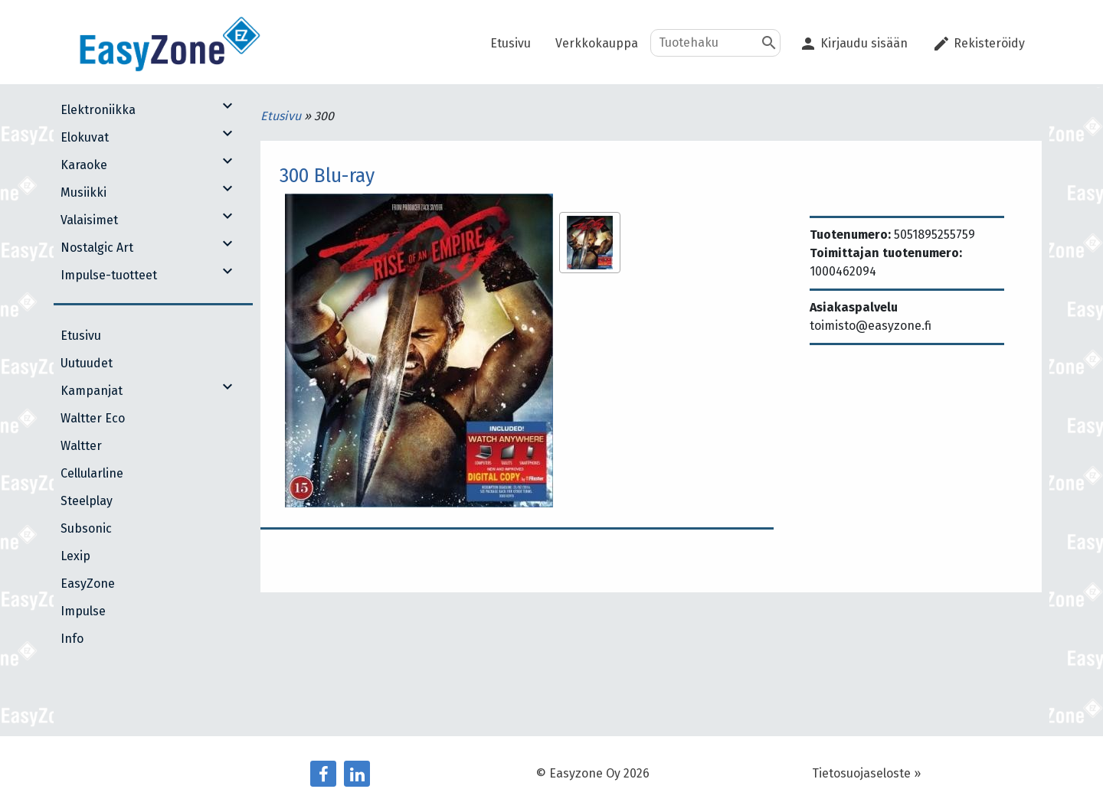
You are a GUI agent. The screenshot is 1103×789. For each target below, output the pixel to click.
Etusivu (282, 116)
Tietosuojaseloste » (866, 773)
